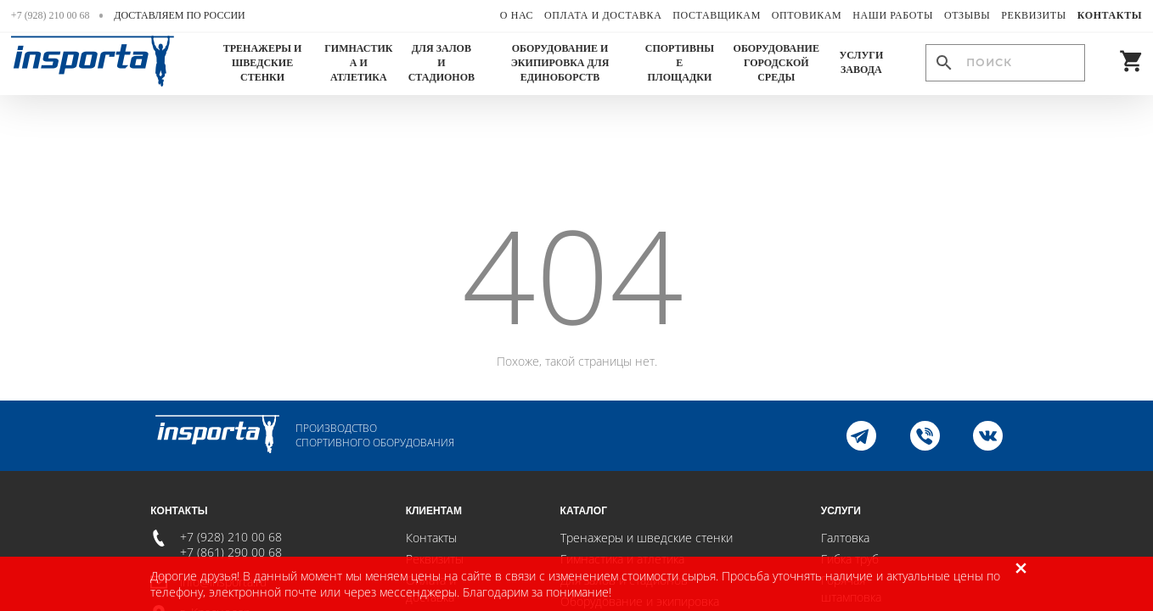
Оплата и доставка (602, 15)
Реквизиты (1033, 15)
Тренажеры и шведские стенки (262, 62)
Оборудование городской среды (776, 62)
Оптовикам (807, 15)
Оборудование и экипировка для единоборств (560, 62)
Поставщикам (716, 15)
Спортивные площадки (679, 62)
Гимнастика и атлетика (358, 62)
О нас (516, 15)
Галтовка (845, 538)
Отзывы (967, 15)
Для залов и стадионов (441, 62)
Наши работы (892, 15)
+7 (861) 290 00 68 (231, 552)
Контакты (1109, 15)
